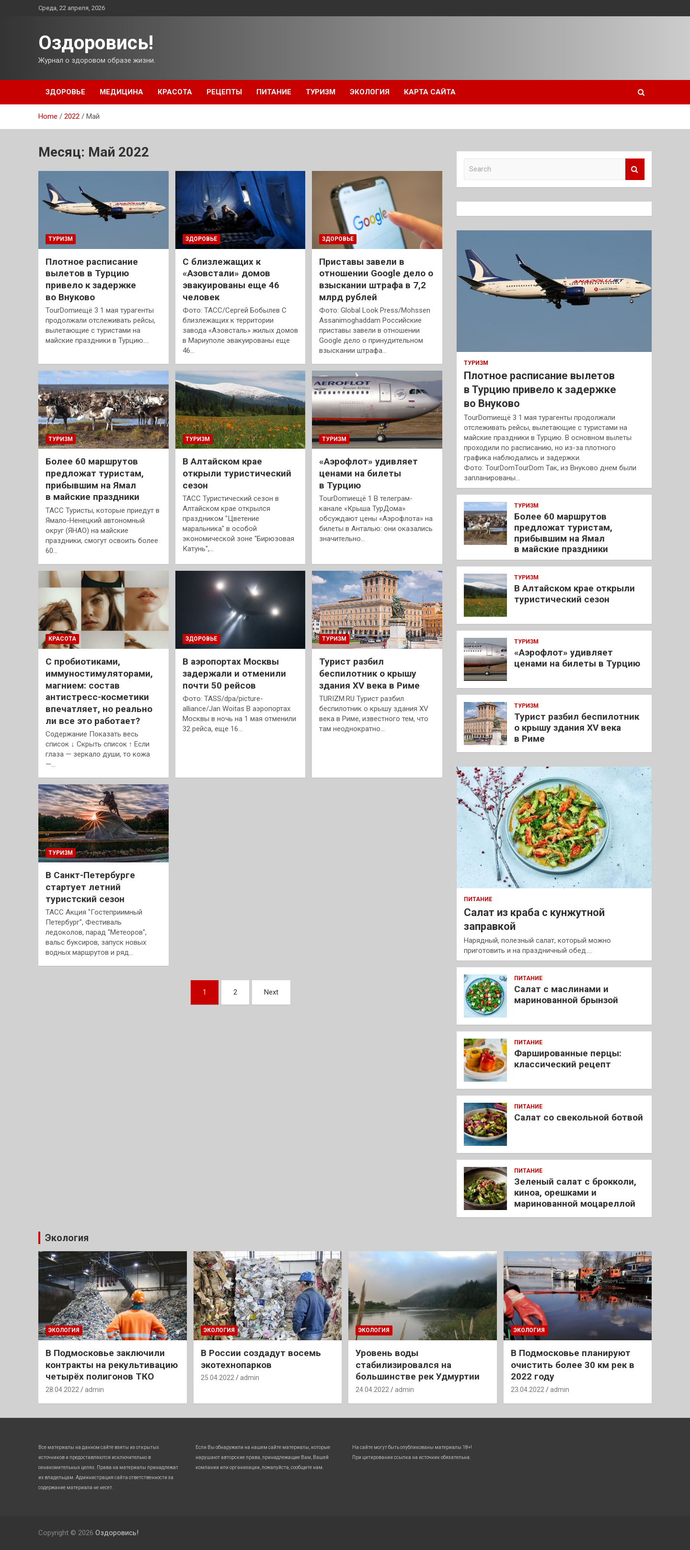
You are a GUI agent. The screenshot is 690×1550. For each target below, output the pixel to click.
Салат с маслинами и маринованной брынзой (566, 995)
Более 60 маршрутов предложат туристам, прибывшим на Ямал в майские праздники (95, 479)
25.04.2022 (217, 1377)
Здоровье (65, 92)
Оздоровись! (95, 43)
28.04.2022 (62, 1389)
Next (271, 992)
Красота (175, 92)
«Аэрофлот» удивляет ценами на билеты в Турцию (368, 473)
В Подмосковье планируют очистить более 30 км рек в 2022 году (572, 1364)
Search (634, 169)
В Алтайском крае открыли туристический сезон (237, 473)
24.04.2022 (372, 1389)
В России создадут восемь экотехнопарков (261, 1358)
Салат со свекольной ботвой (578, 1117)
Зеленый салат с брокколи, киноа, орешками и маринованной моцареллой (575, 1192)
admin (94, 1389)
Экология (370, 92)
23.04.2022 (527, 1389)
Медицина (121, 92)
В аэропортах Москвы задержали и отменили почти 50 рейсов (234, 673)
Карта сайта (430, 92)
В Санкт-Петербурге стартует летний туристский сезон (90, 887)
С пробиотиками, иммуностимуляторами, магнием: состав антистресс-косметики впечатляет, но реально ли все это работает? (99, 691)
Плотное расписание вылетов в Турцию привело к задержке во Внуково (92, 279)
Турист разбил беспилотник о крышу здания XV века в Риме (369, 673)
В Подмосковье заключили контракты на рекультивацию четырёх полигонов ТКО (112, 1364)
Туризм (320, 92)
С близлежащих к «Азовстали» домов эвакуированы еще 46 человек (231, 279)
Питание (273, 92)
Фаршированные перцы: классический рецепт (567, 1059)
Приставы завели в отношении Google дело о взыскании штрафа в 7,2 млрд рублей (376, 279)
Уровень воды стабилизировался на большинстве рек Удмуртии (418, 1364)
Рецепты (224, 92)
